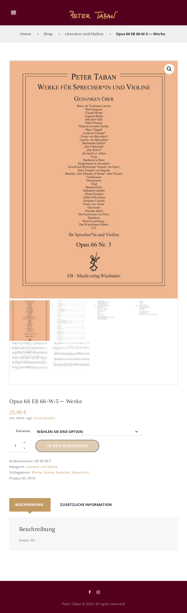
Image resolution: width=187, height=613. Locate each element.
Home (25, 33)
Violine (49, 472)
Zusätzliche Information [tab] (86, 504)
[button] (169, 69)
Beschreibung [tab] (29, 504)
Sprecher (63, 472)
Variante (23, 430)
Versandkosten (44, 418)
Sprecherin (80, 472)
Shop (48, 33)
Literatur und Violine (84, 33)
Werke (37, 472)
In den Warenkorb (67, 445)
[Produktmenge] (18, 446)
